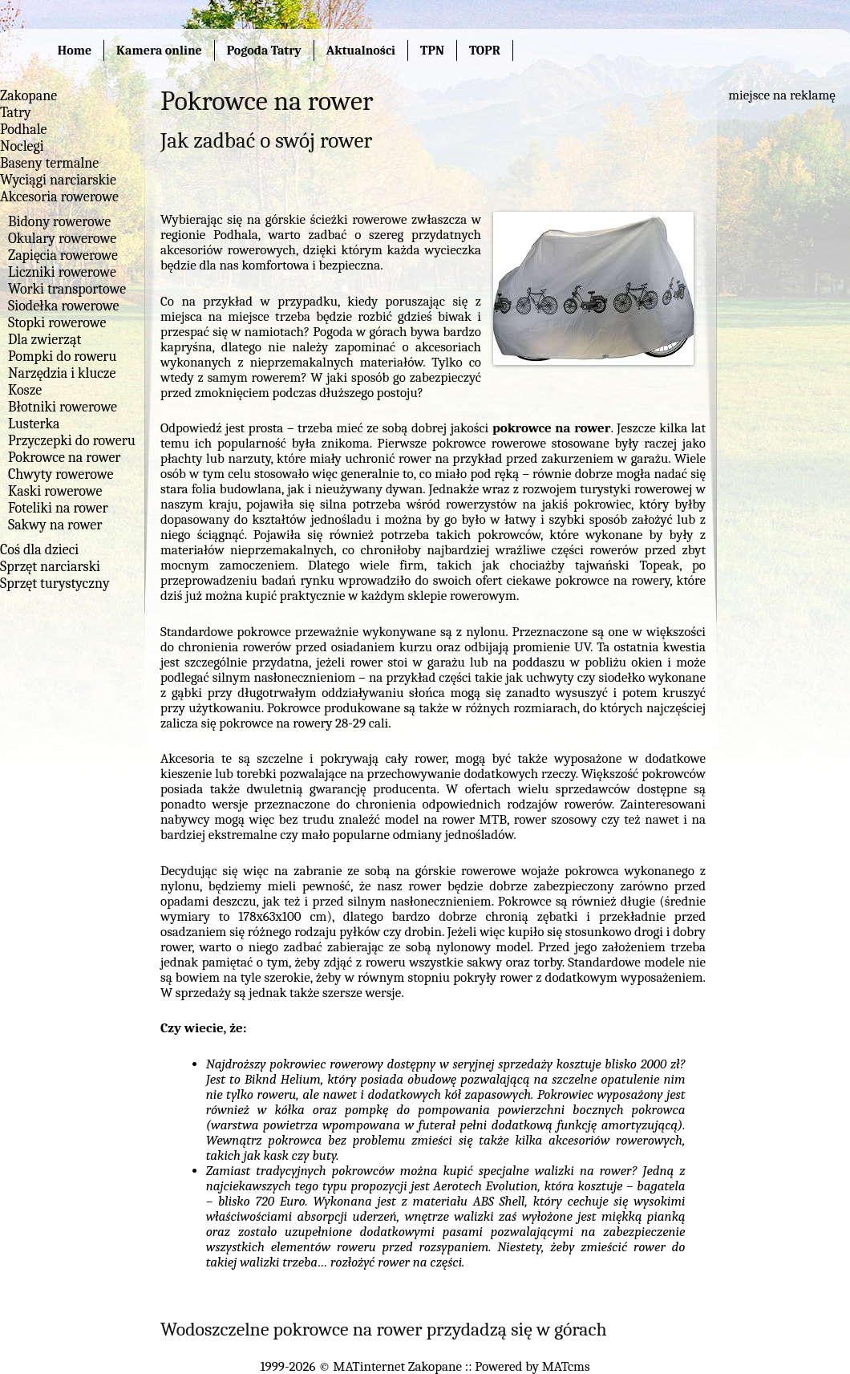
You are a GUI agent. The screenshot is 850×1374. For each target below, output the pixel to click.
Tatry (15, 112)
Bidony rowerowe (59, 221)
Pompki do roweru (62, 356)
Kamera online (159, 50)
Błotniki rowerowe (62, 407)
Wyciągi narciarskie (58, 180)
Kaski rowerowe (55, 491)
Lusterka (33, 423)
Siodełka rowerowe (63, 306)
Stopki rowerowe (57, 322)
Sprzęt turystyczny (55, 583)
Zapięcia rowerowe (63, 255)
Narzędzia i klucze (62, 373)
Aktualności (360, 50)
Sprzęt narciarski (50, 566)
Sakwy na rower (55, 525)
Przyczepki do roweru (72, 440)
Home (74, 50)
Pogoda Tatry (264, 50)
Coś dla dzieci (39, 549)
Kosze (25, 390)
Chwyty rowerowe (60, 474)
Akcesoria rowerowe (59, 196)
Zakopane (28, 95)
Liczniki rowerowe (62, 272)
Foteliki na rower (58, 508)
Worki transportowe (67, 289)
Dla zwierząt (44, 339)
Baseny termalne (49, 163)
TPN (432, 50)
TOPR (484, 50)
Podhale (23, 129)
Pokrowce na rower (64, 457)
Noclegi (22, 146)
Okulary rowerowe (62, 238)
